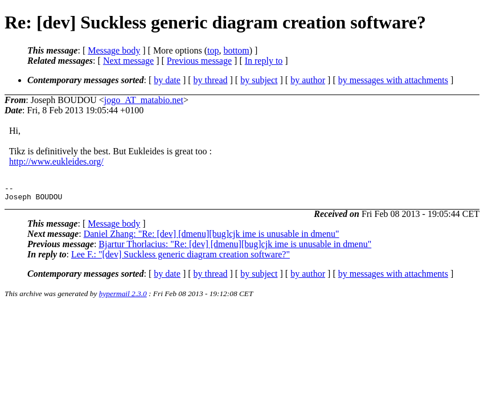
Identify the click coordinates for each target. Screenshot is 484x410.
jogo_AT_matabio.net (143, 100)
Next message (128, 60)
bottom (236, 50)
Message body (114, 50)
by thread (211, 80)
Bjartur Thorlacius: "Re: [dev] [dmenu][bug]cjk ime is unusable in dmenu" (235, 247)
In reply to (264, 60)
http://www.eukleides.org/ (56, 161)
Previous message (199, 60)
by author (307, 80)
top (213, 50)
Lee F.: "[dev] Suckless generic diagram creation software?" (180, 258)
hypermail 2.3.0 (123, 297)
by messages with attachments (393, 80)
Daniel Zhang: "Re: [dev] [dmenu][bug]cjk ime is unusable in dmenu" (211, 237)
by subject (258, 80)
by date (167, 80)
